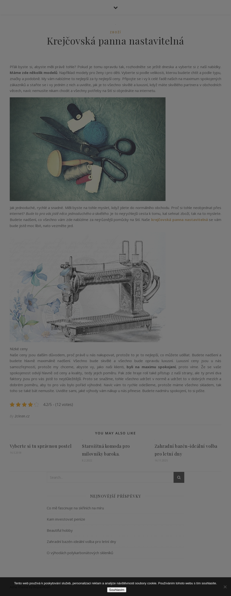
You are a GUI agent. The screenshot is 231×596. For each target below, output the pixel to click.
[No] (224, 586)
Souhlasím (116, 590)
